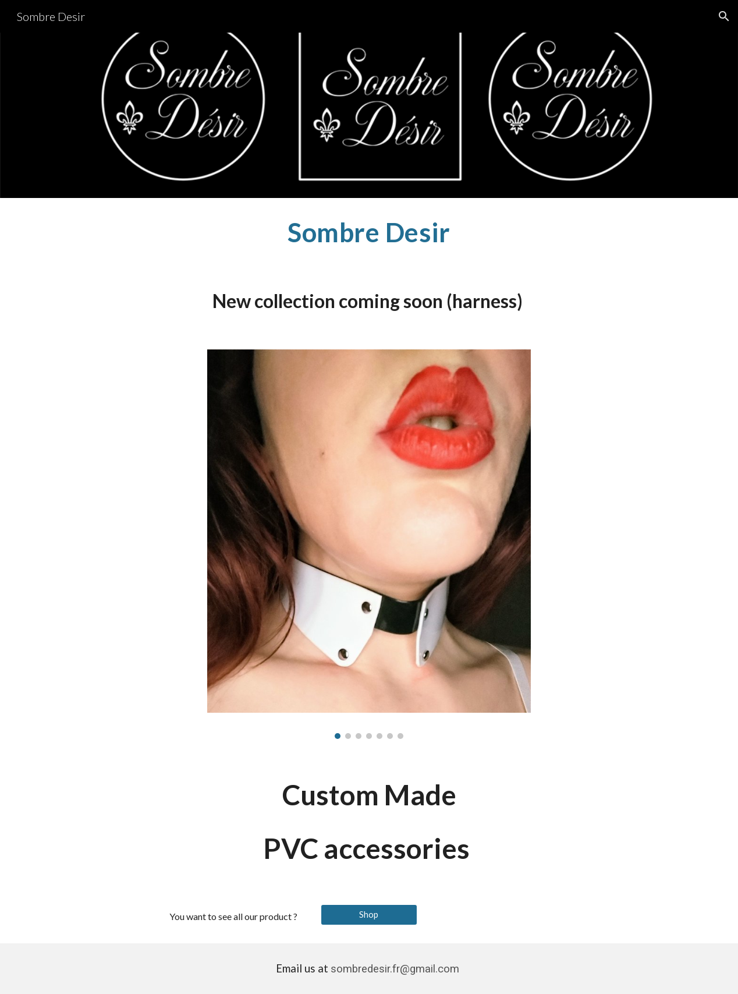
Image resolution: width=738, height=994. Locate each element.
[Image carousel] (369, 544)
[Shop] (369, 914)
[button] (724, 16)
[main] (369, 232)
